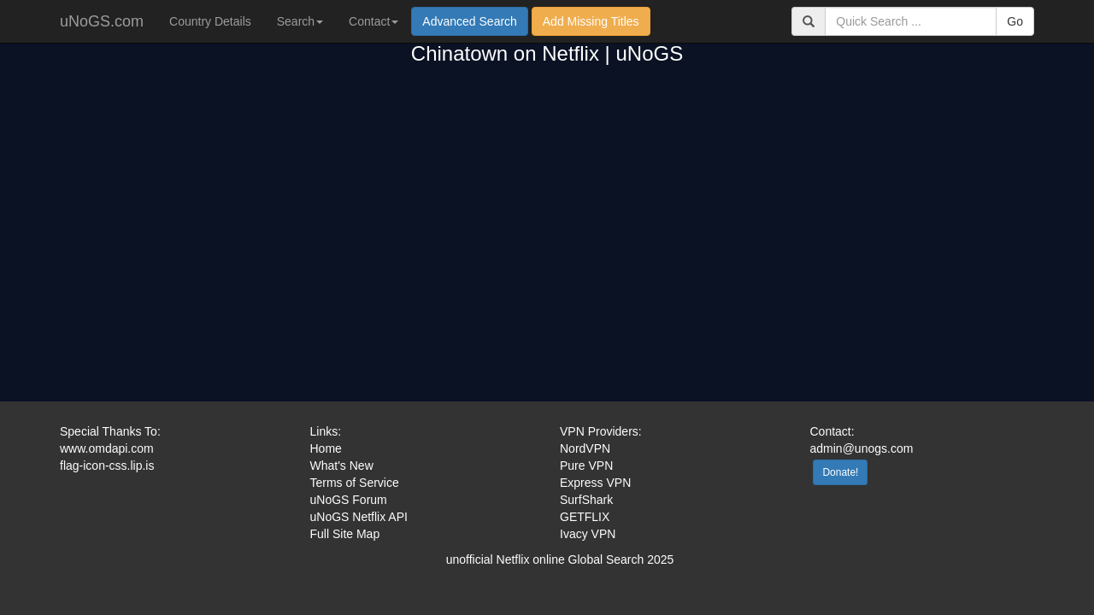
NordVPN (585, 448)
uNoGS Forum (348, 500)
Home (326, 448)
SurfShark (586, 500)
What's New (341, 465)
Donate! (840, 472)
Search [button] (300, 21)
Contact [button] (373, 21)
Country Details (210, 21)
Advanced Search (469, 21)
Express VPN (595, 482)
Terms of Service (354, 482)
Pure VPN (586, 465)
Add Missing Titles (591, 21)
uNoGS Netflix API (359, 517)
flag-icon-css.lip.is (107, 465)
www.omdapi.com (107, 448)
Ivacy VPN (587, 534)
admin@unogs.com (862, 448)
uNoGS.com (102, 21)
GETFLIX (584, 517)
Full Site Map (345, 534)
